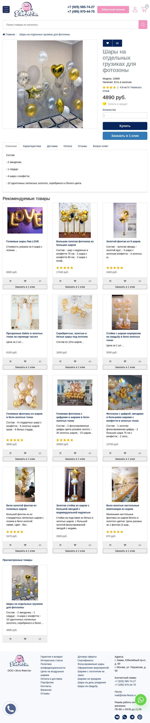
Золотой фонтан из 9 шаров (123, 241)
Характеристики (32, 146)
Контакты (46, 686)
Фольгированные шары (91, 664)
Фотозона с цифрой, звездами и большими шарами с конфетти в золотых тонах (124, 417)
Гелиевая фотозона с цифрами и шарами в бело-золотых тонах (73, 417)
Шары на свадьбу (88, 686)
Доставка (52, 146)
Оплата (67, 146)
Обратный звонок (113, 9)
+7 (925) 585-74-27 (81, 7)
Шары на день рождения (92, 682)
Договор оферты (87, 656)
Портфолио (47, 682)
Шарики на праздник (89, 678)
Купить (124, 126)
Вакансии (46, 689)
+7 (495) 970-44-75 (81, 11)
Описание (11, 146)
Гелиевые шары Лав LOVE (22, 241)
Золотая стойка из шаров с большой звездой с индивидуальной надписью (73, 509)
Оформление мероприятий (93, 667)
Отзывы (82, 146)
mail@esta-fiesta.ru (125, 695)
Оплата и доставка (51, 678)
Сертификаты (85, 660)
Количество (109, 109)
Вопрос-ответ (100, 146)
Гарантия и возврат (52, 656)
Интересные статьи (52, 660)
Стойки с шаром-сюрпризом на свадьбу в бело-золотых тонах (123, 337)
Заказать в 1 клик (125, 136)
